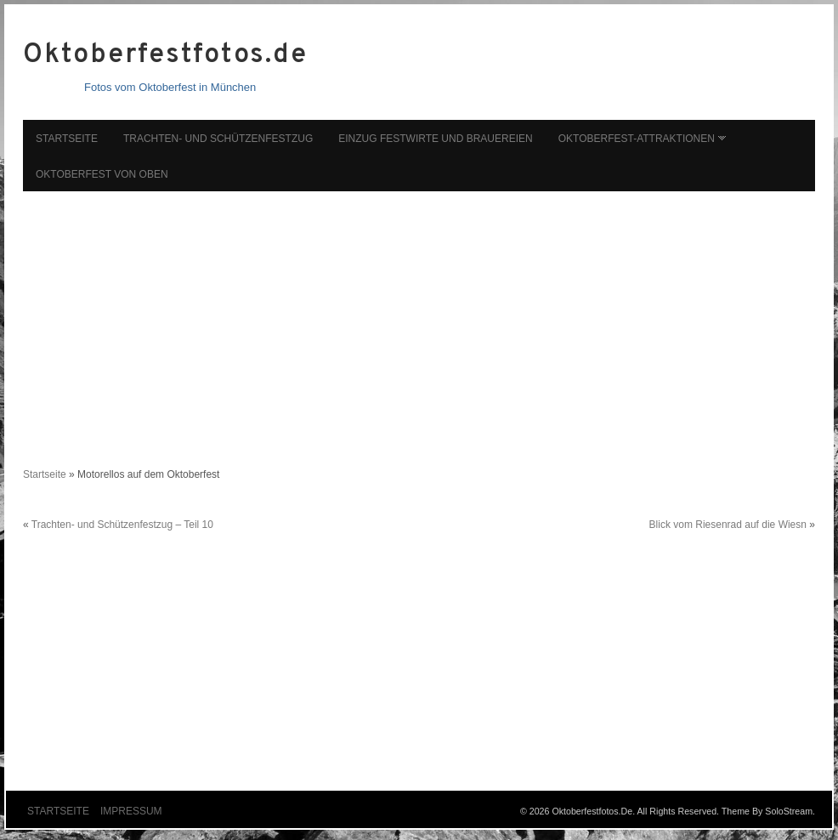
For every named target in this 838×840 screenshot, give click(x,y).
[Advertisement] (419, 320)
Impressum (131, 811)
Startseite (67, 139)
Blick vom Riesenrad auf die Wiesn (728, 525)
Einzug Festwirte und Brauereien (435, 139)
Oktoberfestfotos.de (165, 55)
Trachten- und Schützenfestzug (218, 139)
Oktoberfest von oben (102, 174)
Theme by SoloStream (767, 811)
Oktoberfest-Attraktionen (636, 139)
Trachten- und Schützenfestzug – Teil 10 (122, 525)
